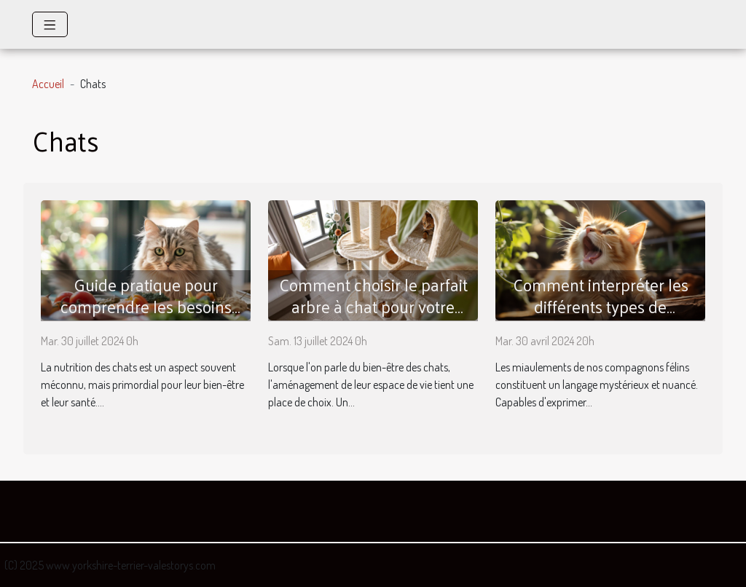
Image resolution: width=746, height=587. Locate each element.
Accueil (48, 83)
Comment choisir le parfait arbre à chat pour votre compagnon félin (373, 306)
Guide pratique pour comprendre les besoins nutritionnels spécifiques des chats (145, 317)
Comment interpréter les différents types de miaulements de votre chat (600, 306)
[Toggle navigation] (50, 24)
